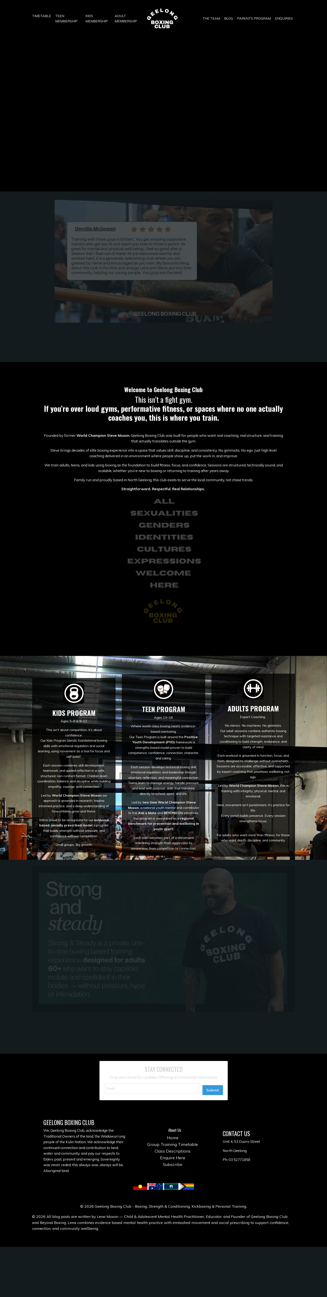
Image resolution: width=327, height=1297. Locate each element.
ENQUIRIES (284, 18)
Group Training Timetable (174, 1187)
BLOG (228, 18)
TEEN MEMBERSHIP (66, 18)
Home (175, 1180)
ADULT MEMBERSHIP (126, 18)
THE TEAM (211, 18)
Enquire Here (174, 1201)
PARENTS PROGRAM (254, 18)
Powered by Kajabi (163, 1286)
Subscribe (174, 1207)
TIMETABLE (41, 16)
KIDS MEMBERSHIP (97, 18)
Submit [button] (211, 1121)
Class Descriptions (175, 1194)
